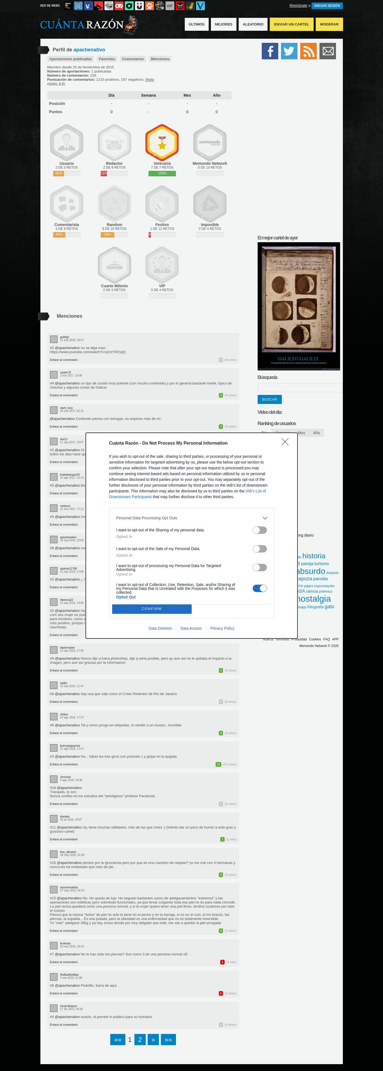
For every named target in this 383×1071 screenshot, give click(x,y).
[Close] (287, 443)
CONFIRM (152, 609)
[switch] (260, 530)
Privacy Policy (222, 628)
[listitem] (191, 518)
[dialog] (191, 535)
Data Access (191, 628)
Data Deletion (160, 628)
